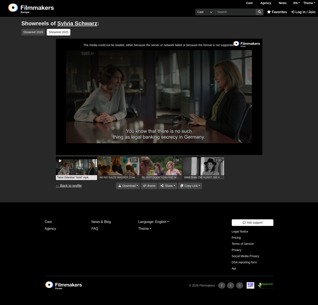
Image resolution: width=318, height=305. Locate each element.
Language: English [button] (152, 222)
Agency (265, 3)
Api (234, 268)
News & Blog (101, 222)
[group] (76, 168)
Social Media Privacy (245, 256)
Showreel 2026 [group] (33, 32)
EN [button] (295, 3)
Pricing (236, 237)
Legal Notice (240, 231)
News (283, 3)
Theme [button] (308, 3)
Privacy (237, 250)
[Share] (167, 186)
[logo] (42, 8)
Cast (249, 3)
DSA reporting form (244, 262)
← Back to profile (69, 185)
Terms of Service (243, 243)
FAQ (95, 228)
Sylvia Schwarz (77, 23)
